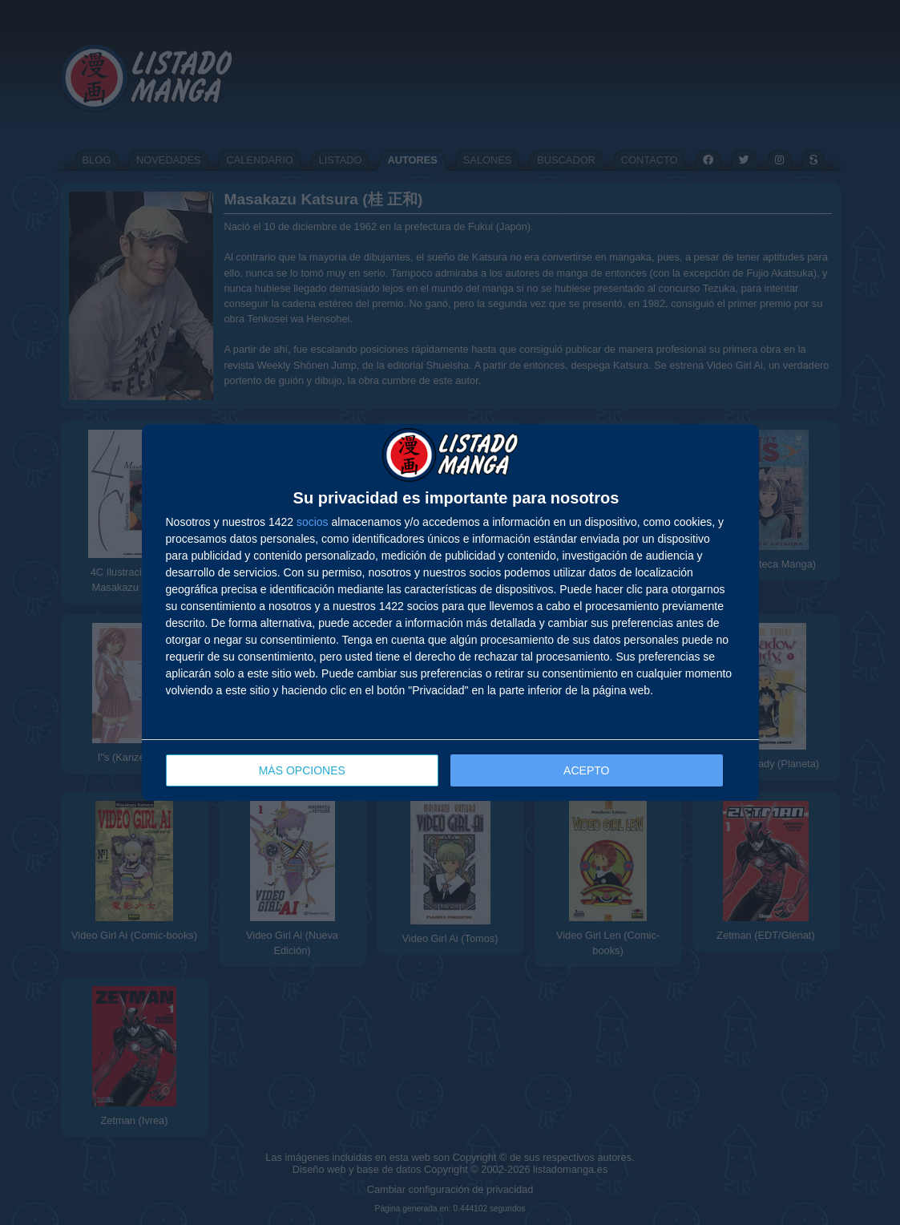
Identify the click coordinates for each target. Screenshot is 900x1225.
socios (313, 522)
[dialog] (450, 613)
